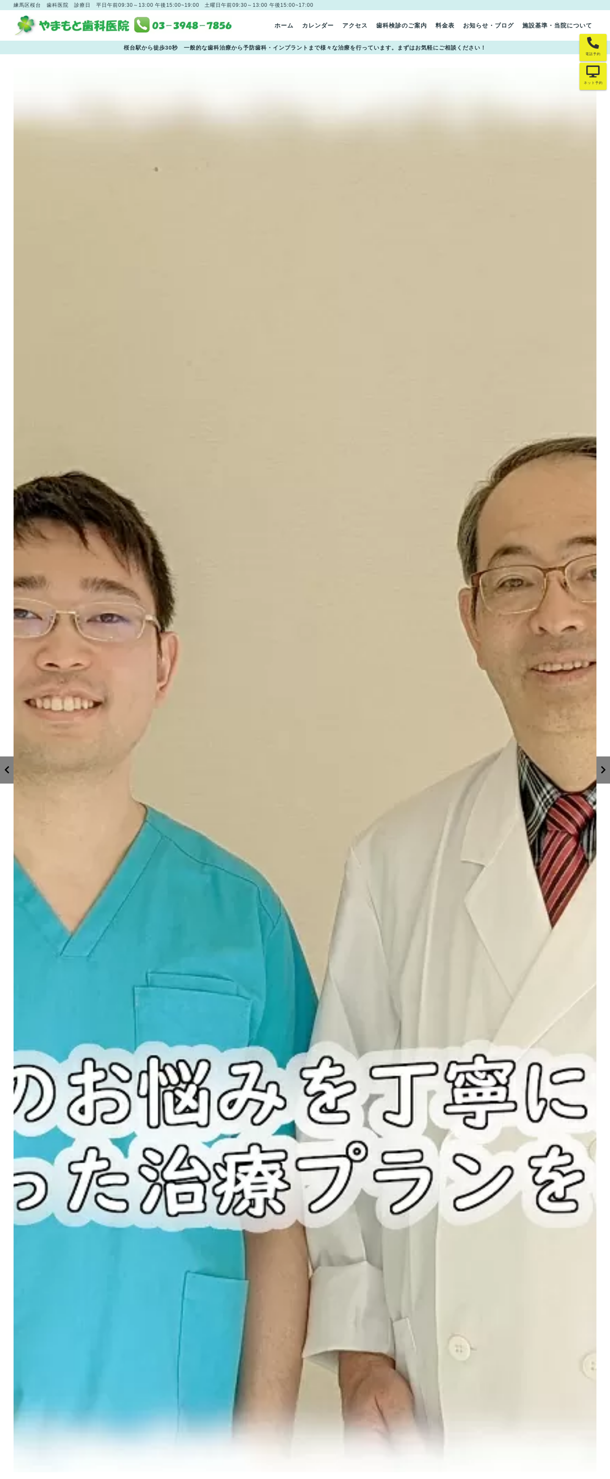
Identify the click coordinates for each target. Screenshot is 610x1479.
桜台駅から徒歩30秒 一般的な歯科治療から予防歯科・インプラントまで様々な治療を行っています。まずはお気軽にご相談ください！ (305, 47)
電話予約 (593, 54)
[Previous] (7, 770)
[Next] (603, 770)
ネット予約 (593, 83)
